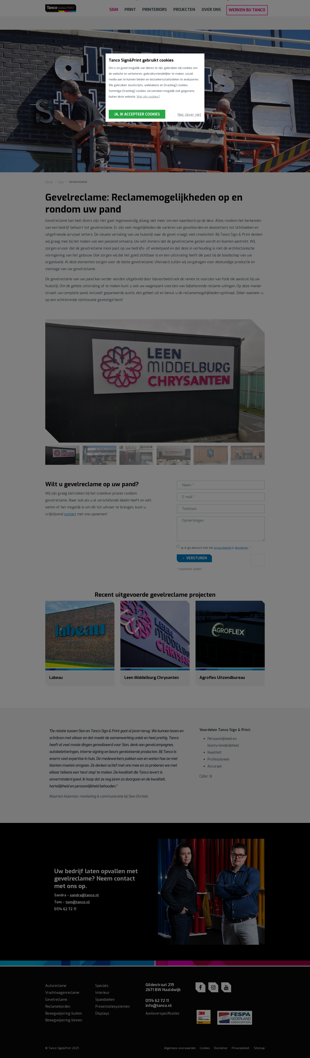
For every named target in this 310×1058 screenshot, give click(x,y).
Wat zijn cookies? (148, 97)
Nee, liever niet (189, 114)
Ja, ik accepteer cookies (137, 114)
